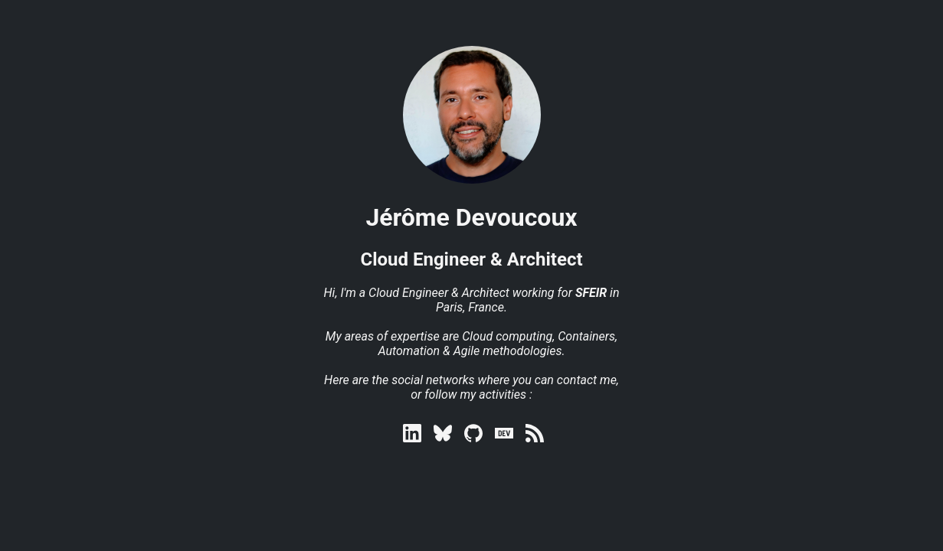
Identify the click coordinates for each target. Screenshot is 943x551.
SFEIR (591, 292)
